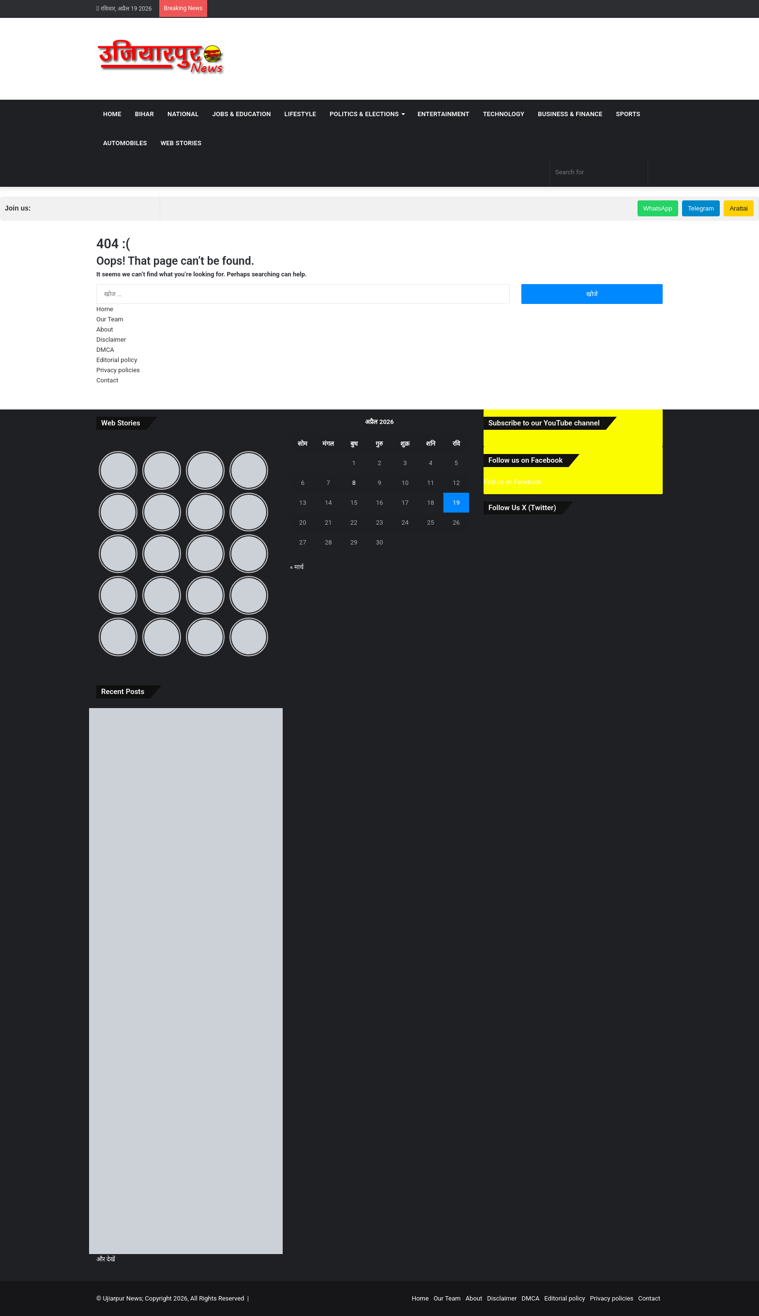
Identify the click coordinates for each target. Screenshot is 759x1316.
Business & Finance (570, 114)
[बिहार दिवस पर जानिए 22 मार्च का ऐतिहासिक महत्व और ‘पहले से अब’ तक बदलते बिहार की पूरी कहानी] (186, 981)
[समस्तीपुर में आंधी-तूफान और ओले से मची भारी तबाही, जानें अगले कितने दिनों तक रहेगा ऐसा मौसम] (186, 1090)
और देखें (105, 1259)
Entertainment (444, 114)
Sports (628, 114)
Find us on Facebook (512, 481)
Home (112, 114)
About (104, 329)
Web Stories (181, 143)
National (183, 114)
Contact (107, 380)
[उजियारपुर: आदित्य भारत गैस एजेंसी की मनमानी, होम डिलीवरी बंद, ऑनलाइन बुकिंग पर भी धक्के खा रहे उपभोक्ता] (186, 872)
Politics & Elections (364, 114)
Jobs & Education (241, 114)
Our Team (109, 319)
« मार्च (297, 567)
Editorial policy (116, 359)
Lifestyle (300, 114)
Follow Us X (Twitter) (522, 507)
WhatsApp (657, 208)
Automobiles (125, 143)
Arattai (738, 208)
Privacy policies (118, 370)
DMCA (105, 349)
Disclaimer (111, 339)
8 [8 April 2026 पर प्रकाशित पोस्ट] (353, 482)
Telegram (700, 208)
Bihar (144, 114)
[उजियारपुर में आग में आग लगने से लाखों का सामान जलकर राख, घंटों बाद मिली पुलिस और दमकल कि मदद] (186, 1199)
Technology (504, 114)
